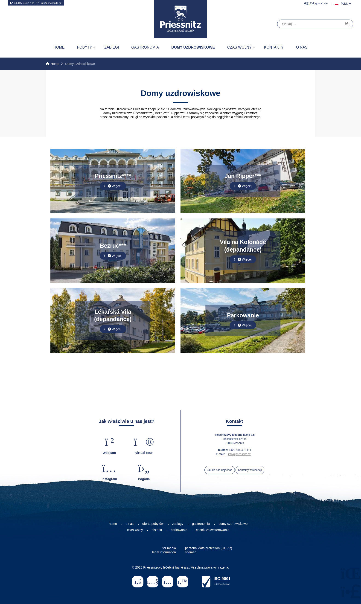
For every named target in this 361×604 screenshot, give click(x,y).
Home (180, 19)
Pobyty (84, 47)
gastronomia (201, 524)
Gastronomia (145, 47)
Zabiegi (111, 47)
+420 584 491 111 (22, 2)
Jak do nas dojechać (219, 470)
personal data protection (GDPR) (208, 548)
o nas (130, 524)
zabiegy (177, 524)
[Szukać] (347, 24)
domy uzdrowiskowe (232, 524)
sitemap (190, 552)
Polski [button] (344, 3)
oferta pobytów (152, 524)
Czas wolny (239, 47)
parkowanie (179, 530)
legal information (164, 552)
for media (169, 548)
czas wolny (135, 530)
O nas (302, 47)
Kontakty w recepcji (250, 470)
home (113, 524)
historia (156, 530)
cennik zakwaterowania (212, 530)
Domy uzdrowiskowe (193, 47)
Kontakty (274, 47)
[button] (316, 3)
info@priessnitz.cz (48, 2)
